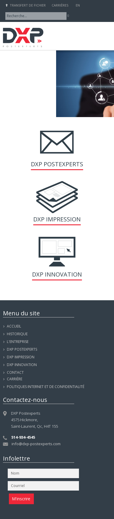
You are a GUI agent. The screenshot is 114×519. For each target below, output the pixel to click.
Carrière (14, 378)
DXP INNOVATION (22, 364)
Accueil (14, 326)
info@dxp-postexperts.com (36, 443)
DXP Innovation (57, 274)
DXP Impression (57, 219)
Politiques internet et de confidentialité (45, 386)
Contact (15, 372)
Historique (17, 333)
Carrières (60, 5)
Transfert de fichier (28, 5)
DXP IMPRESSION (20, 357)
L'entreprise (17, 341)
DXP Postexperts (57, 164)
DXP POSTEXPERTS (22, 349)
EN (78, 5)
